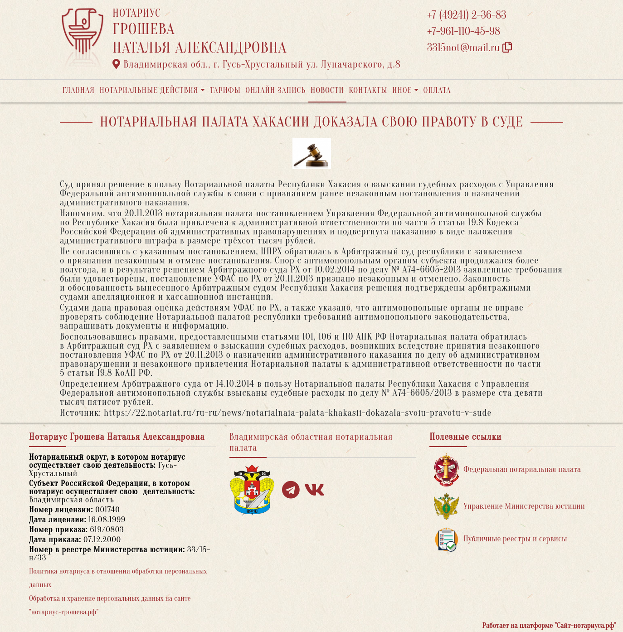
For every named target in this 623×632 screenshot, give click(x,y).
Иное (402, 90)
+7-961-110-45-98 (463, 31)
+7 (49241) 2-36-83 (466, 15)
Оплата (437, 90)
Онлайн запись (275, 90)
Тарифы (225, 90)
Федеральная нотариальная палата (507, 469)
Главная (78, 90)
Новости (327, 90)
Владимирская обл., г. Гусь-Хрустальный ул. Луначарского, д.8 (256, 64)
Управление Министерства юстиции (509, 506)
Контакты (368, 90)
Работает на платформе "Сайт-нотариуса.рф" (549, 626)
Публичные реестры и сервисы (500, 539)
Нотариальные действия (148, 90)
